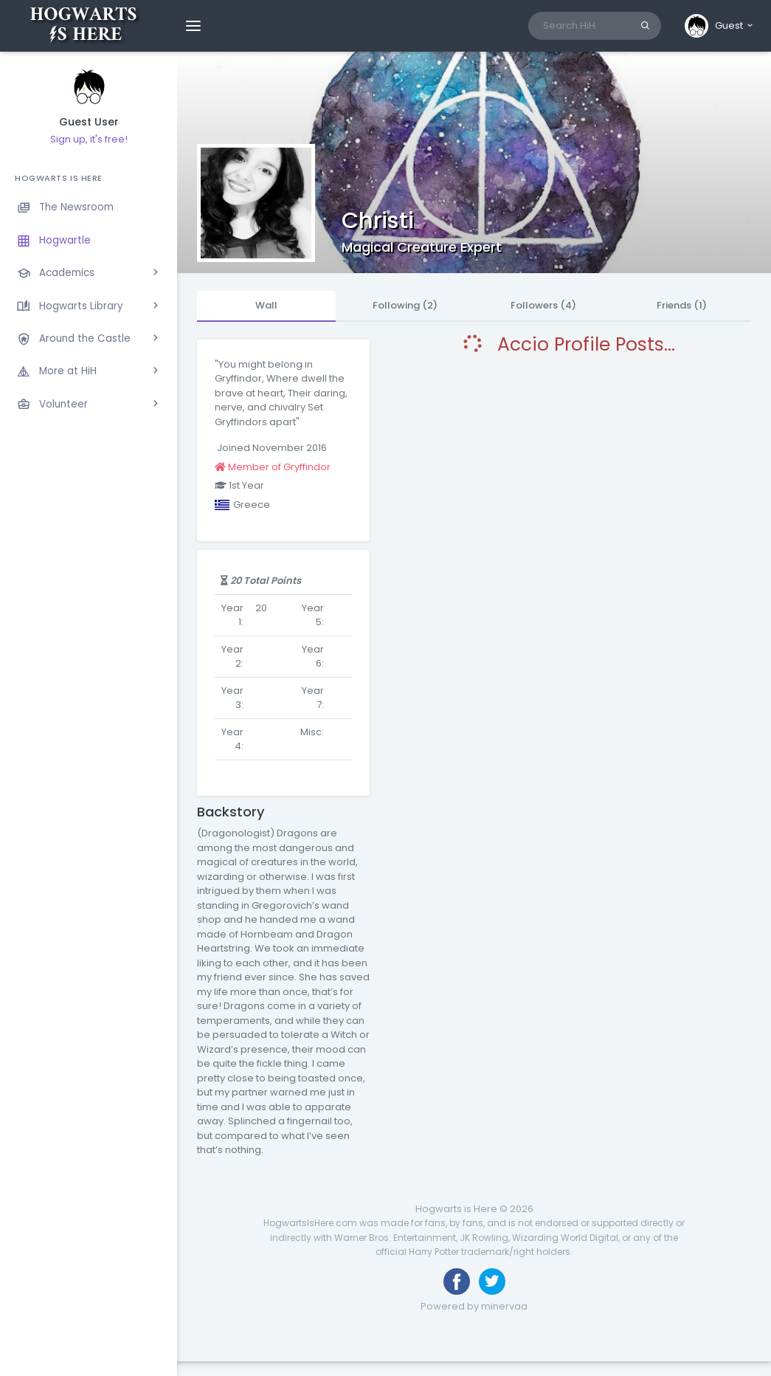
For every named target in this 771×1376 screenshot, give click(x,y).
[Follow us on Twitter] (492, 1281)
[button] (720, 26)
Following (405, 305)
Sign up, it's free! (89, 139)
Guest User (89, 122)
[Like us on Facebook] (456, 1281)
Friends (682, 305)
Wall (266, 305)
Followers (543, 305)
